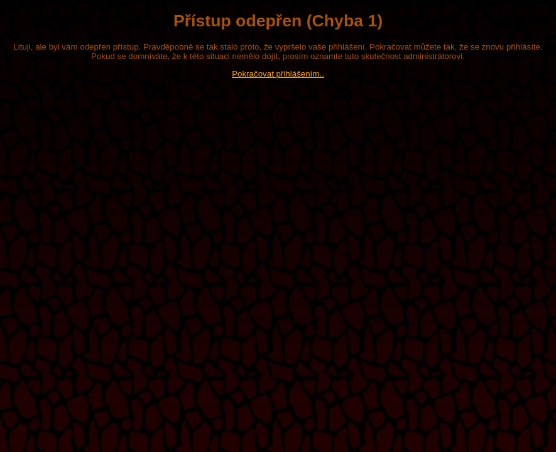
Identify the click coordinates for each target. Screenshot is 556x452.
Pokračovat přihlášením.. (278, 73)
